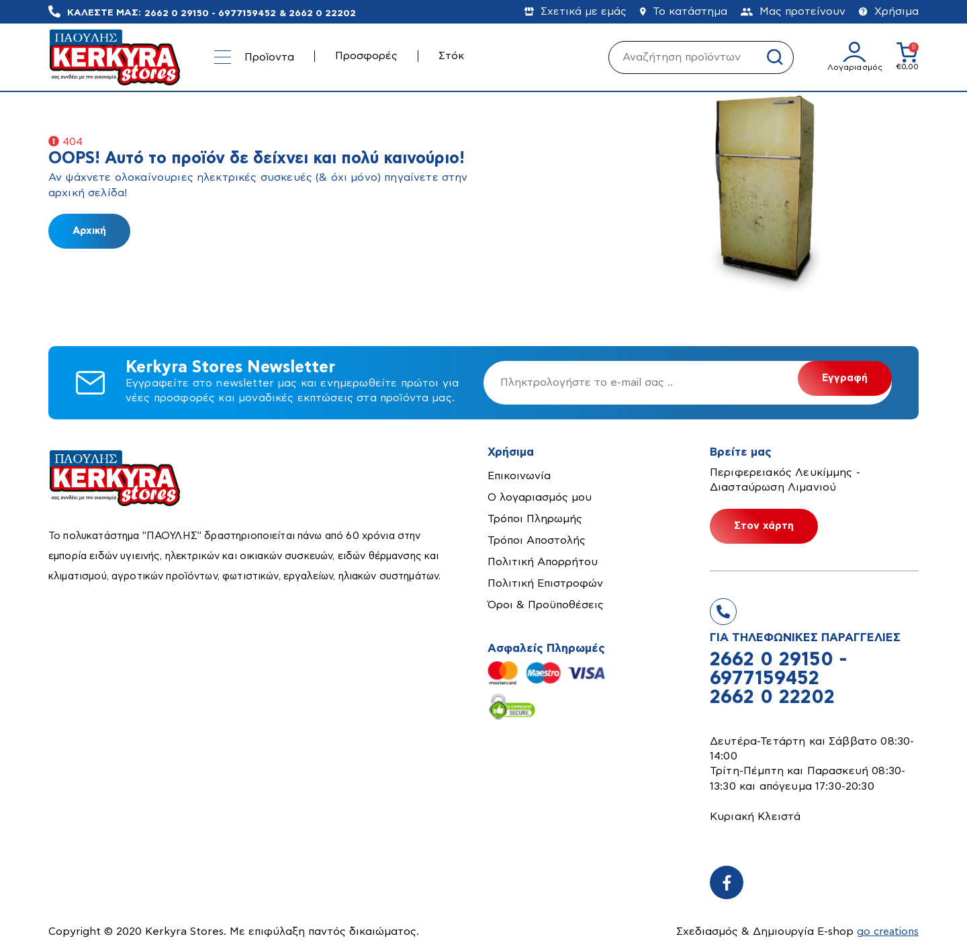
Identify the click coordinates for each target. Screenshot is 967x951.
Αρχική (89, 231)
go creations (886, 931)
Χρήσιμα (889, 11)
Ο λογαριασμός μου (540, 497)
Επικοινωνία (519, 475)
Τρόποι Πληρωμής (535, 518)
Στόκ (451, 55)
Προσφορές (366, 55)
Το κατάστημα (683, 11)
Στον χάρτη (764, 526)
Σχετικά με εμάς (575, 11)
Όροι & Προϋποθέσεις (546, 604)
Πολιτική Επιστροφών (545, 583)
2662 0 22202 (322, 12)
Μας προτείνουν (793, 11)
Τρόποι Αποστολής (537, 540)
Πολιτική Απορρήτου (543, 561)
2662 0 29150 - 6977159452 (210, 12)
